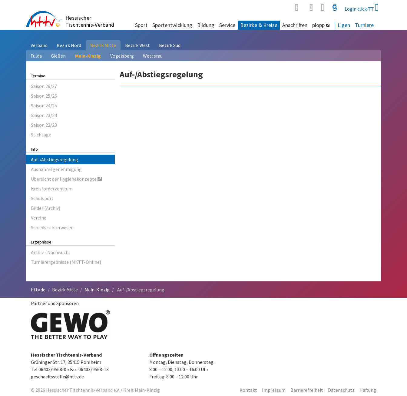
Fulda (36, 56)
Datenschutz (341, 390)
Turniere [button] (364, 25)
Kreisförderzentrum (52, 189)
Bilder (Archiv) (45, 208)
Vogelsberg (122, 56)
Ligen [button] (344, 25)
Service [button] (227, 25)
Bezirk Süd (169, 45)
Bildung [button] (205, 25)
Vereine (38, 218)
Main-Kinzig (88, 56)
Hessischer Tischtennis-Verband (89, 21)
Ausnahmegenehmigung (56, 169)
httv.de (38, 290)
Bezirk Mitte (103, 45)
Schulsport (42, 198)
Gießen (58, 56)
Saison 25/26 (44, 96)
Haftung (367, 390)
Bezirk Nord (69, 45)
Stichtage (41, 135)
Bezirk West (137, 45)
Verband (39, 45)
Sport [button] (141, 25)
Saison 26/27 (44, 86)
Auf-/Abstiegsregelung (54, 159)
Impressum (274, 390)
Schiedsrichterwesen (52, 227)
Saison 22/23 (44, 125)
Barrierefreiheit (306, 390)
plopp (320, 25)
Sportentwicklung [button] (172, 25)
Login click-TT (362, 7)
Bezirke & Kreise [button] (258, 25)
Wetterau (153, 56)
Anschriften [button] (294, 25)
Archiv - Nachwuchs (51, 252)
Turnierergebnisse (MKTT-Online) (66, 262)
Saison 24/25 (44, 105)
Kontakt (248, 390)
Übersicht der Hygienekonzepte (66, 179)
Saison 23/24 (44, 115)
